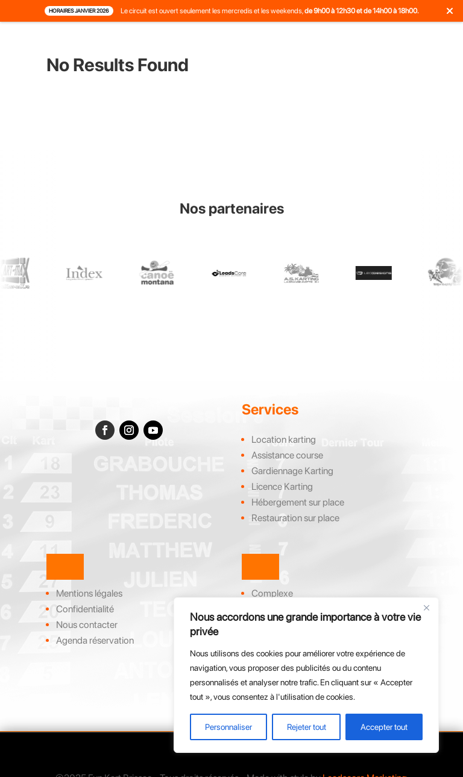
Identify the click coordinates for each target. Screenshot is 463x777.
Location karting (283, 439)
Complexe (272, 593)
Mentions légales (89, 593)
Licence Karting (282, 486)
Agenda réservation (95, 640)
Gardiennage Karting (292, 471)
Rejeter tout (306, 727)
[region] (306, 675)
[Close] (426, 607)
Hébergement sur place (297, 502)
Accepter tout (384, 727)
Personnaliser (228, 727)
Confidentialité (85, 609)
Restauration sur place (295, 518)
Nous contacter (87, 624)
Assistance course (287, 455)
